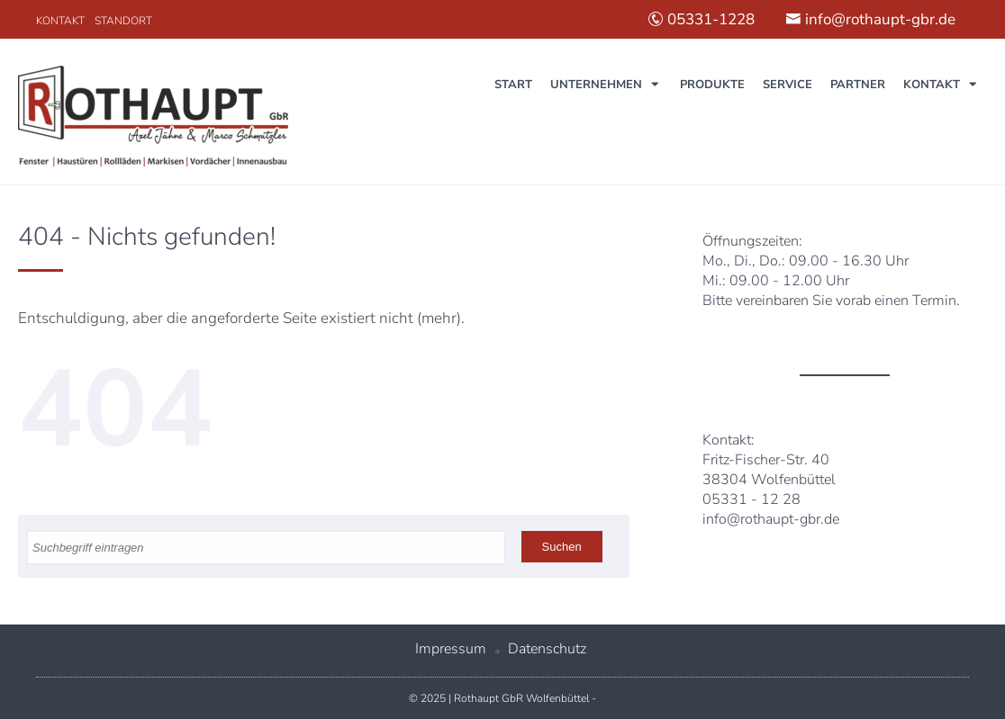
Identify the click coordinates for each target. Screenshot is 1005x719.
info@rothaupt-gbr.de (870, 19)
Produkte (712, 84)
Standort (123, 20)
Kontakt (60, 20)
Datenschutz (547, 649)
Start (513, 84)
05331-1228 (701, 19)
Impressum (450, 649)
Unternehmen (596, 84)
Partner (857, 84)
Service (787, 84)
